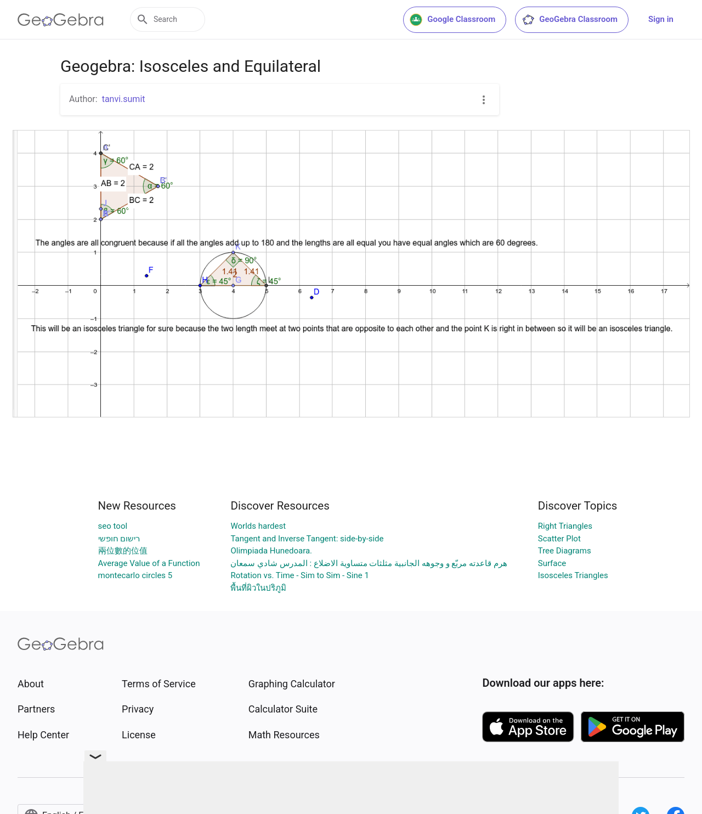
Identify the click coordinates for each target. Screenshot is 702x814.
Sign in (660, 19)
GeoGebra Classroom (570, 19)
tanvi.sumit (123, 99)
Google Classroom (452, 19)
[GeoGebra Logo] (61, 19)
